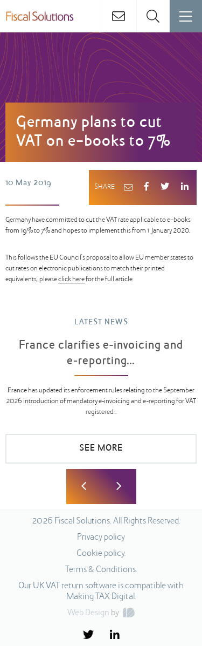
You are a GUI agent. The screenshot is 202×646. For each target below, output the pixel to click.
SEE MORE (101, 448)
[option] (101, 395)
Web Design (88, 613)
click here (71, 279)
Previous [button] (83, 486)
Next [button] (118, 486)
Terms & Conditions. (101, 570)
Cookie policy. (101, 553)
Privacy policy (101, 537)
